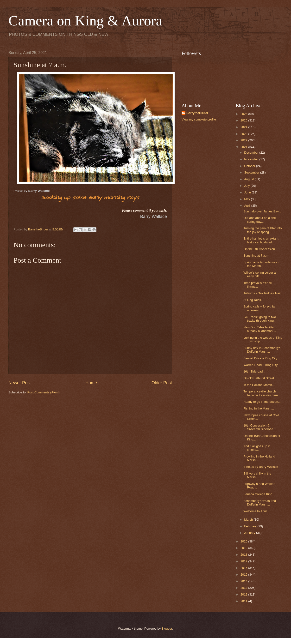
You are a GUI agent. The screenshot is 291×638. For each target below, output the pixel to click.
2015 (244, 574)
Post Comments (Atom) (43, 392)
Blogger (167, 628)
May (247, 199)
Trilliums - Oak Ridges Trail (261, 293)
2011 (244, 601)
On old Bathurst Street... (260, 378)
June (248, 192)
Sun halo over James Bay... (262, 211)
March (248, 519)
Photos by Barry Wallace (260, 467)
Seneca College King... (259, 494)
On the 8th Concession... (260, 249)
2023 (244, 134)
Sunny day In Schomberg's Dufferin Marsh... (261, 349)
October (250, 166)
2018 (244, 554)
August (249, 179)
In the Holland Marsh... (259, 385)
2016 (244, 568)
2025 (244, 120)
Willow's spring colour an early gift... (260, 274)
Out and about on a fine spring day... (259, 219)
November (251, 159)
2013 (244, 588)
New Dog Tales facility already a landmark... (259, 329)
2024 (244, 127)
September (252, 172)
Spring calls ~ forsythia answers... (259, 308)
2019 (244, 548)
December (251, 152)
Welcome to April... (256, 511)
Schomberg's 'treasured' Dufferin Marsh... (260, 502)
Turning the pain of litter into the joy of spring (262, 230)
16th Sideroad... (254, 371)
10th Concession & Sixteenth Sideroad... (259, 427)
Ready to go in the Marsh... (262, 401)
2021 (244, 147)
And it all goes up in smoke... (256, 447)
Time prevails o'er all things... (257, 284)
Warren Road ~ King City (260, 365)
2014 (244, 581)
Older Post (162, 382)
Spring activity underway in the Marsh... (261, 264)
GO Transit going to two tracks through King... (259, 318)
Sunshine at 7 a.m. (256, 255)
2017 (244, 561)
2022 (244, 140)
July (247, 185)
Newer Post (19, 382)
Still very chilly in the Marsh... (257, 475)
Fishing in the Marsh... (258, 408)
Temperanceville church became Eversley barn (260, 393)
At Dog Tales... (253, 300)
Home (91, 382)
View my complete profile (199, 119)
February (250, 526)
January (250, 533)
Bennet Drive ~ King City (260, 358)
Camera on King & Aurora (85, 21)
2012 (244, 594)
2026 (244, 114)
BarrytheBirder (197, 113)
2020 (244, 541)
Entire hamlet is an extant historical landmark (260, 240)
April (247, 205)
